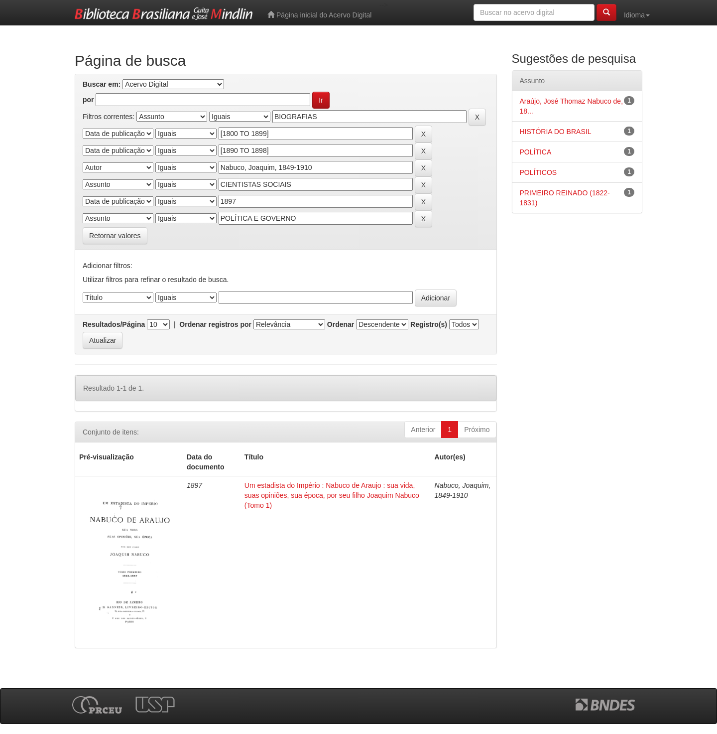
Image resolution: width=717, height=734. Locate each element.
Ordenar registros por (215, 324)
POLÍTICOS (538, 172)
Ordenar (340, 324)
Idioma (637, 15)
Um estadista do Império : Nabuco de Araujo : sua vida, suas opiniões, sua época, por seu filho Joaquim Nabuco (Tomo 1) (331, 495)
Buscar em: (101, 84)
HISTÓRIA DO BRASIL (556, 132)
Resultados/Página (114, 324)
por (88, 100)
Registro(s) (428, 324)
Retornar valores (115, 236)
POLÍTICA (536, 152)
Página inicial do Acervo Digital (319, 14)
